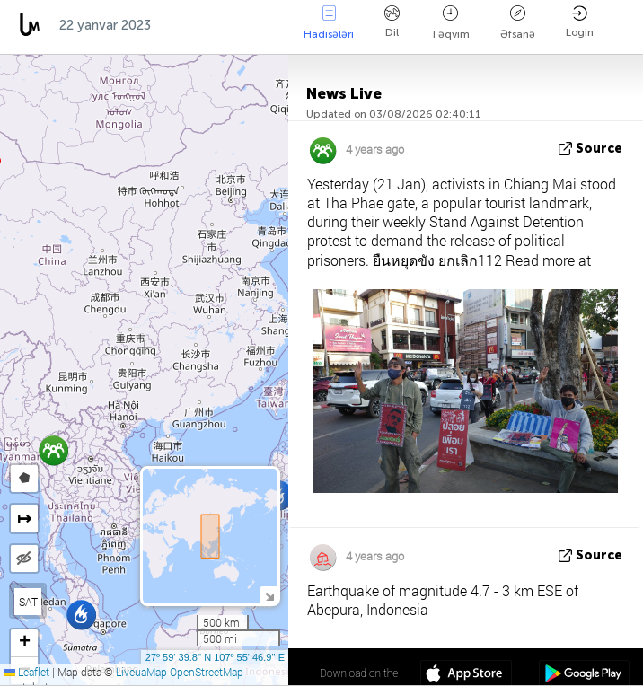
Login (580, 22)
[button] (81, 614)
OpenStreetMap (206, 671)
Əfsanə (517, 22)
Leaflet (26, 671)
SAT (28, 601)
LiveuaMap (141, 671)
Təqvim (450, 22)
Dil (392, 22)
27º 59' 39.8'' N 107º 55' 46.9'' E (215, 657)
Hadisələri (329, 22)
